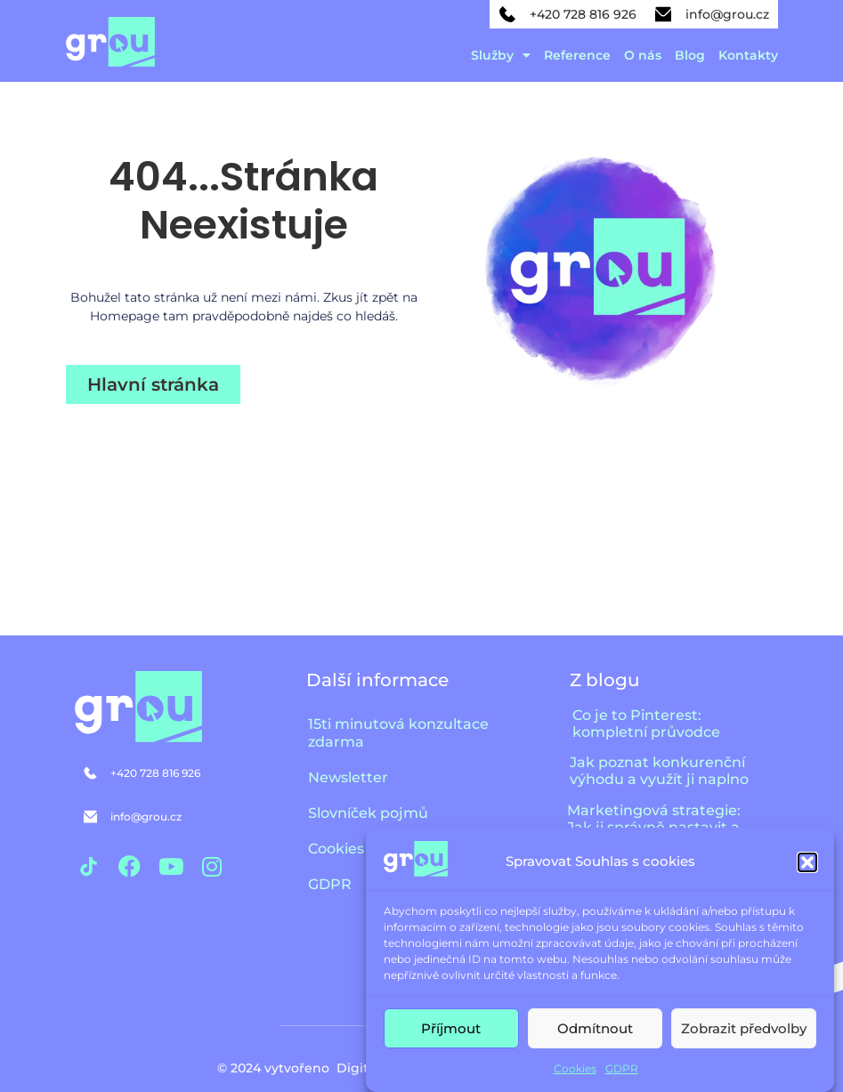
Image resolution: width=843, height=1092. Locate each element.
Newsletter (348, 777)
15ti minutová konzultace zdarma (398, 733)
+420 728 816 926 (583, 14)
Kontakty (748, 55)
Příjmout (451, 1028)
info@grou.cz (727, 14)
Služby (501, 55)
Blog (690, 55)
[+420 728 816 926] (507, 14)
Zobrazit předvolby (744, 1028)
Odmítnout (595, 1028)
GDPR (621, 1068)
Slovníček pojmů (368, 813)
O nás (642, 55)
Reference (577, 55)
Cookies (575, 1068)
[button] (807, 862)
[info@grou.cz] (663, 14)
